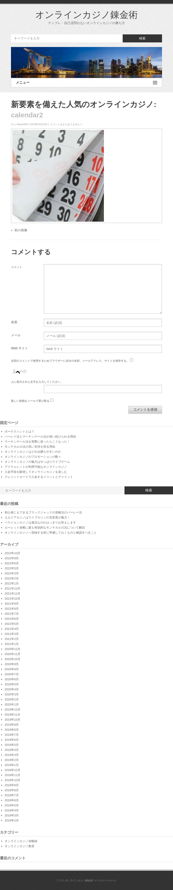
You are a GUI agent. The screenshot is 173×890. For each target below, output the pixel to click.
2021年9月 (12, 603)
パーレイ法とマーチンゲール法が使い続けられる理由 (40, 436)
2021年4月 (12, 629)
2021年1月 (12, 644)
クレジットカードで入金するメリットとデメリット (39, 477)
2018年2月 (12, 820)
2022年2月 (12, 578)
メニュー (86, 82)
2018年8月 (12, 790)
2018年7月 (12, 795)
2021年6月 (12, 618)
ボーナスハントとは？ (19, 431)
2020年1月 (12, 704)
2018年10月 (12, 780)
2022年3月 (12, 573)
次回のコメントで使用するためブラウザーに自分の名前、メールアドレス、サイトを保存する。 (70, 360)
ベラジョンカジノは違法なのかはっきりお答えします (40, 522)
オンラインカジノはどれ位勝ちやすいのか (33, 451)
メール (16, 335)
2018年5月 (12, 805)
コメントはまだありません (65, 124)
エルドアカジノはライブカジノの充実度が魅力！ (37, 517)
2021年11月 (12, 593)
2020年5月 (12, 684)
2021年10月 (12, 598)
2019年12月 (12, 709)
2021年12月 (12, 588)
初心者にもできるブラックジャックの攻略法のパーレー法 (43, 512)
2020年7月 (12, 674)
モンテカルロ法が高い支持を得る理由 (30, 446)
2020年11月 (12, 654)
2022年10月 (12, 553)
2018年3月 (12, 815)
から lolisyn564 (19, 124)
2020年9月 (12, 664)
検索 (142, 38)
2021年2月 (12, 639)
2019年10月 (12, 719)
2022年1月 (12, 583)
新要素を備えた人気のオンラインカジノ (82, 104)
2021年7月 (12, 613)
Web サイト (19, 348)
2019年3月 (12, 755)
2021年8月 (12, 608)
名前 (14, 322)
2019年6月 (12, 739)
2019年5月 (12, 745)
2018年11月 (12, 775)
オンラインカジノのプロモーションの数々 (33, 456)
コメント (16, 267)
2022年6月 (12, 563)
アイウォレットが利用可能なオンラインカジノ (36, 466)
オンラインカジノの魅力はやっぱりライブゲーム (37, 461)
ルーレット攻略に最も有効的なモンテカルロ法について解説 (45, 527)
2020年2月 (12, 699)
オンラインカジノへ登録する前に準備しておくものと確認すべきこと (51, 532)
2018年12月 (12, 770)
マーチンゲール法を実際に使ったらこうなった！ (37, 441)
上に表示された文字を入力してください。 (37, 381)
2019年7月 (12, 734)
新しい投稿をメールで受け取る (30, 400)
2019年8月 (12, 729)
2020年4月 (12, 689)
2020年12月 (12, 649)
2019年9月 (12, 724)
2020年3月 (12, 694)
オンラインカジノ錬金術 (86, 14)
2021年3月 (12, 634)
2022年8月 (12, 558)
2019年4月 (12, 750)
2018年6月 (12, 800)
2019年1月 (12, 765)
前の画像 (20, 230)
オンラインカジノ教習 (19, 846)
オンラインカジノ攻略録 (21, 841)
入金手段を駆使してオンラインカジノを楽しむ (36, 472)
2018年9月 (12, 785)
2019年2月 (12, 760)
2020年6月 (12, 679)
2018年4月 (12, 810)
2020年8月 (12, 669)
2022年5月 (12, 568)
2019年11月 (12, 714)
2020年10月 (12, 659)
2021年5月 (12, 623)
